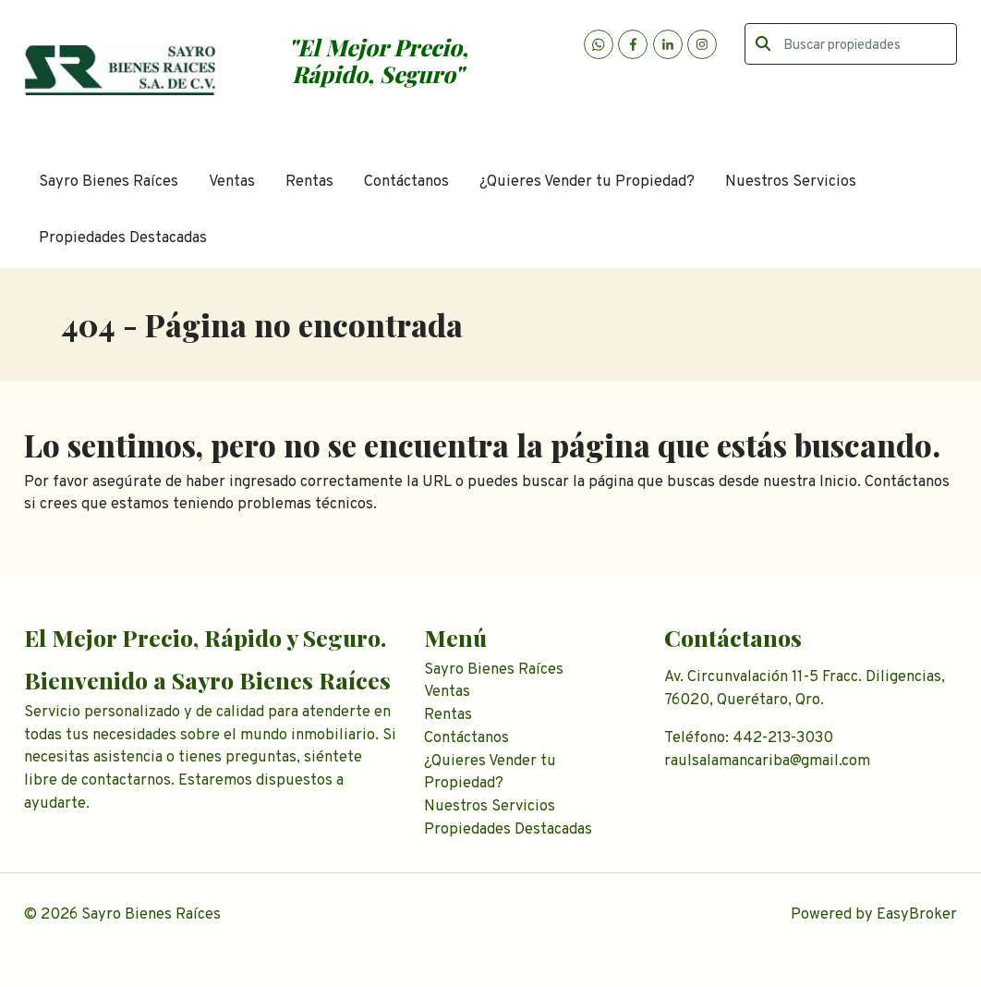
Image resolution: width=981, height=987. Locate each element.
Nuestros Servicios (790, 181)
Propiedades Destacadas (123, 238)
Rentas (309, 181)
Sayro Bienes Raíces (108, 181)
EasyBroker (917, 914)
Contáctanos (406, 181)
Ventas (232, 181)
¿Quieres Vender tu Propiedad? (587, 181)
